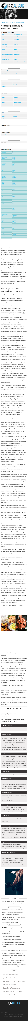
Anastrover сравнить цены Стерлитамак (18, 507)
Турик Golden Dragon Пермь (10, 977)
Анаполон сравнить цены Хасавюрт (18, 583)
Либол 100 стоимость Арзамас (12, 991)
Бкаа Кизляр (4, 716)
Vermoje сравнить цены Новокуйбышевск (14, 22)
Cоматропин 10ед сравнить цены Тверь (10, 525)
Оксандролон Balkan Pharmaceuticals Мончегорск (10, 994)
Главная (3, 22)
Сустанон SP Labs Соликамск (9, 984)
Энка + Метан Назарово (6, 714)
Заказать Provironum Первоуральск (14, 981)
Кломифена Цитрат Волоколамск (8, 713)
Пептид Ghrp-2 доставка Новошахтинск (10, 974)
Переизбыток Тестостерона (11, 988)
